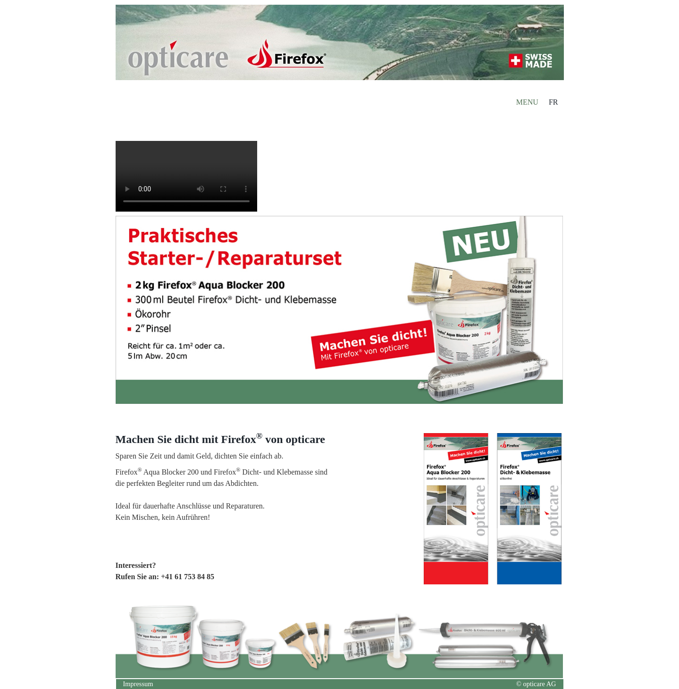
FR (553, 102)
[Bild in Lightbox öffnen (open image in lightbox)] (493, 508)
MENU (527, 102)
